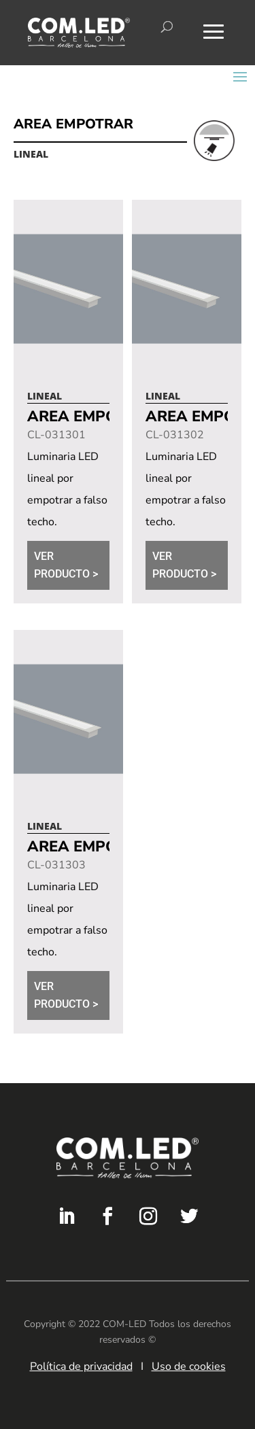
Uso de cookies (189, 1366)
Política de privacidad (81, 1366)
